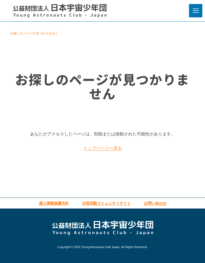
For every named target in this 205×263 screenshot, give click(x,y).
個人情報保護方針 (54, 203)
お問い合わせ (155, 203)
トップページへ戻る (102, 150)
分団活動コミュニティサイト (106, 203)
